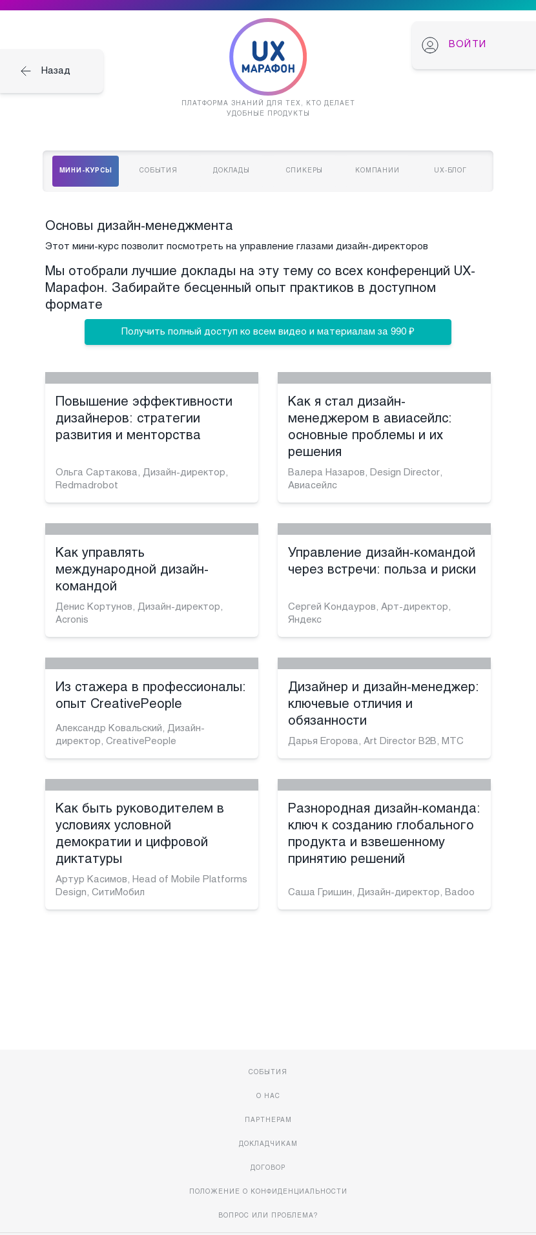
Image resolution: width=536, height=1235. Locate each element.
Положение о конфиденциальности (268, 1192)
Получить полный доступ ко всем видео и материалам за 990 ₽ (268, 332)
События (268, 1072)
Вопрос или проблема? (268, 1216)
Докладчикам (268, 1144)
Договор (268, 1168)
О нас (268, 1096)
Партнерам (268, 1120)
